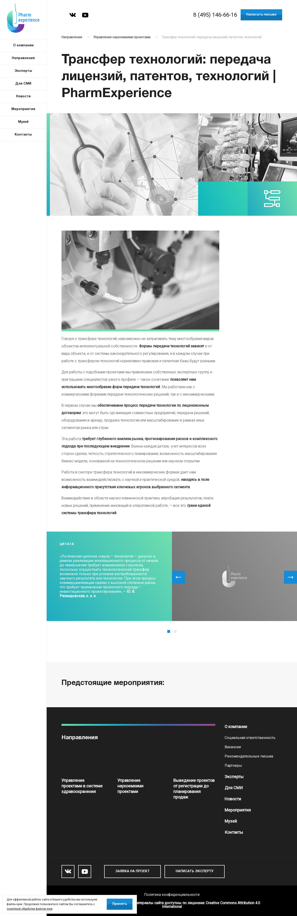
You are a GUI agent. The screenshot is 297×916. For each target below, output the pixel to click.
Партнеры (233, 765)
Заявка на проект (132, 871)
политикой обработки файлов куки (29, 908)
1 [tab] (168, 631)
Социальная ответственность (250, 737)
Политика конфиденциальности (172, 894)
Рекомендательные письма (249, 756)
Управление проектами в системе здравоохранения (82, 786)
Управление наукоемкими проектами (122, 37)
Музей (231, 821)
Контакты (234, 832)
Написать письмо (261, 14)
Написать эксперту (194, 871)
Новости (233, 798)
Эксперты (234, 776)
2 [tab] (175, 631)
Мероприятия (238, 810)
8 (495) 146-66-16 (215, 15)
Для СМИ (234, 787)
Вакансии (233, 747)
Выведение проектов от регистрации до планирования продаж (194, 788)
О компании (236, 726)
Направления (71, 37)
